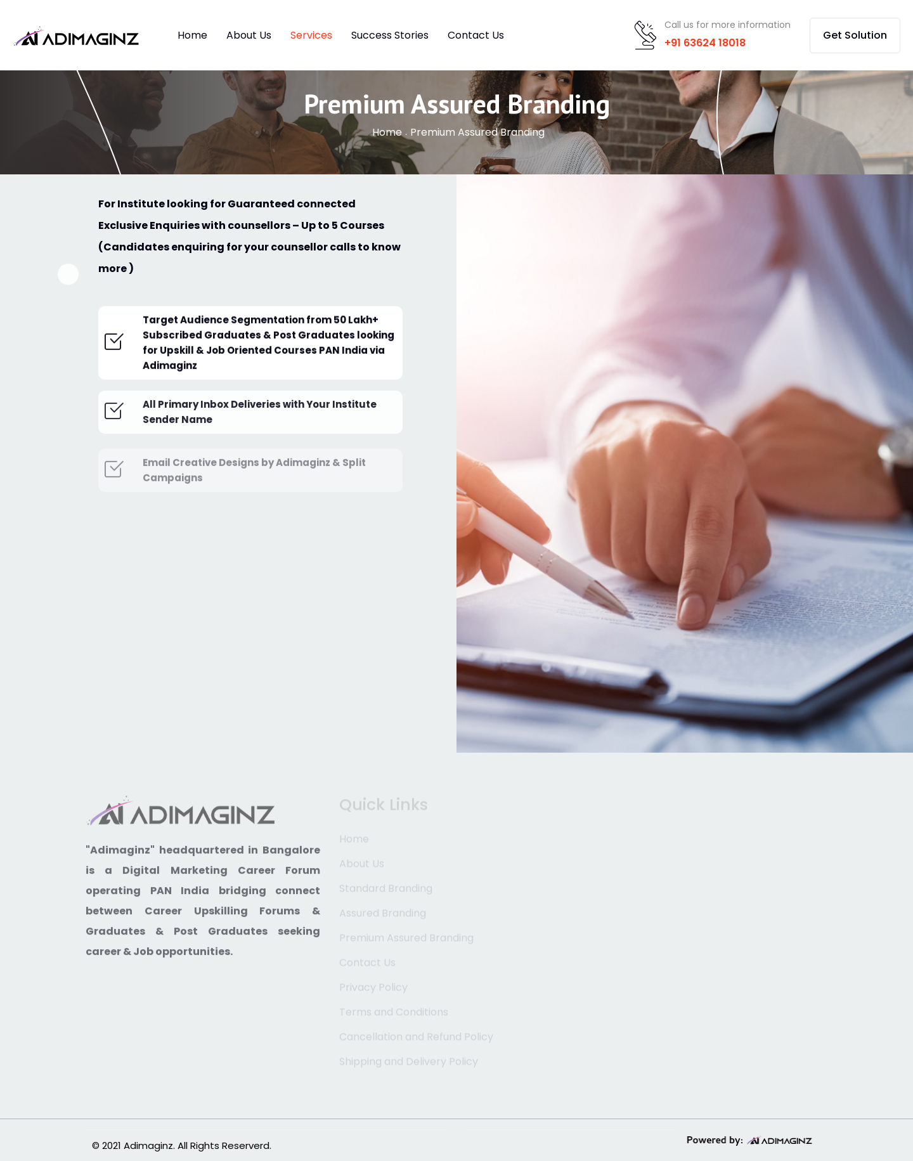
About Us (248, 35)
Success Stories (390, 35)
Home (192, 35)
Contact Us (476, 35)
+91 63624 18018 (705, 43)
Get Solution (855, 35)
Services (311, 35)
